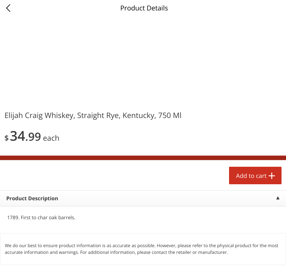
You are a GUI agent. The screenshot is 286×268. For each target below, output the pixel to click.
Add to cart (251, 176)
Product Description (32, 198)
